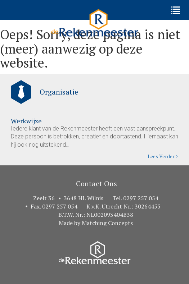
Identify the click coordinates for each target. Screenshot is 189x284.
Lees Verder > (163, 156)
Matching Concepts (107, 223)
